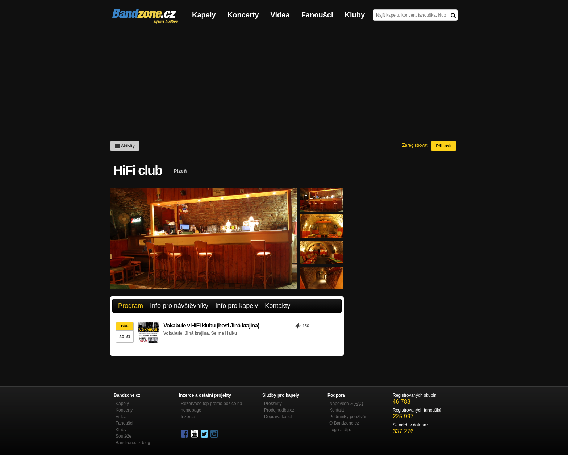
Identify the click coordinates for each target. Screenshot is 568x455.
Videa (280, 15)
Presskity (273, 403)
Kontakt (336, 410)
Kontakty (277, 305)
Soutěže (123, 436)
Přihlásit (443, 146)
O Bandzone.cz (344, 423)
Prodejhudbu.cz (279, 410)
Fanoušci (317, 15)
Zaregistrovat (414, 145)
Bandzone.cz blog (133, 442)
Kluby (355, 15)
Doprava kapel (278, 416)
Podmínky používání (349, 416)
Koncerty (243, 15)
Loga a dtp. (340, 429)
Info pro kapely (236, 305)
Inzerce (188, 416)
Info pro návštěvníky (179, 305)
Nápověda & (346, 403)
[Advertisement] (284, 83)
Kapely (204, 15)
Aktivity (125, 146)
